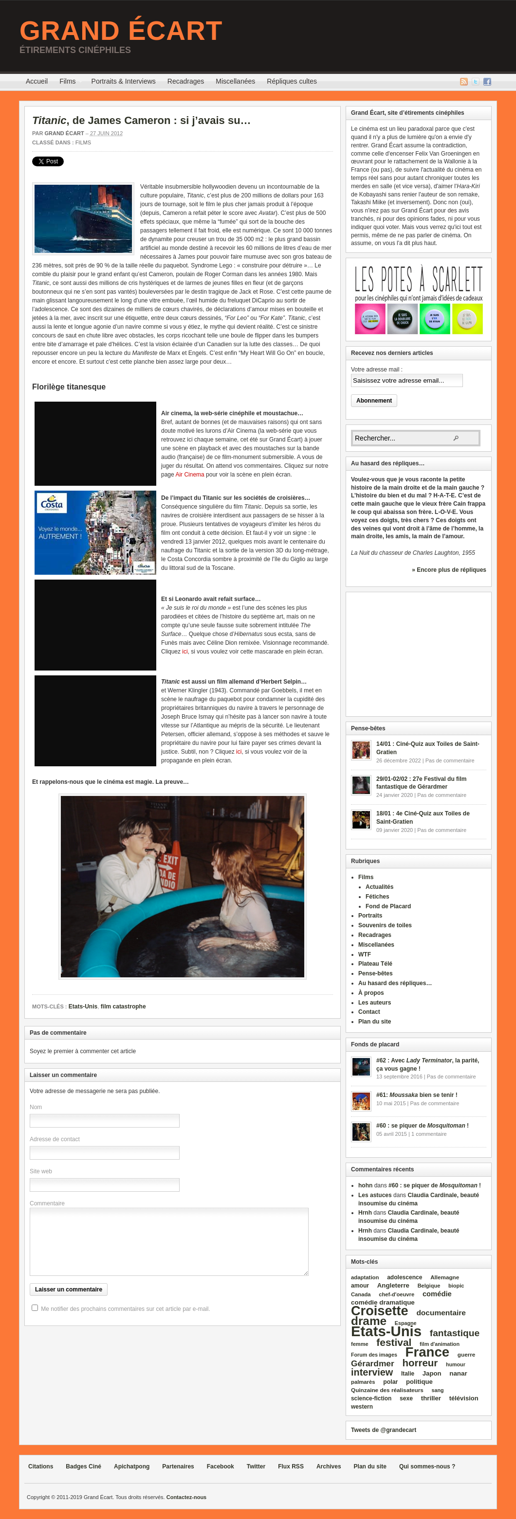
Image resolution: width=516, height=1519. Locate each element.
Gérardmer (372, 1363)
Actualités (379, 886)
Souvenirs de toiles (385, 925)
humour (455, 1364)
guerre (467, 1354)
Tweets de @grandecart (383, 1430)
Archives (328, 1466)
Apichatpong (131, 1466)
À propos (371, 992)
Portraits (370, 915)
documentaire (441, 1312)
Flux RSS (464, 82)
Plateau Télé (375, 963)
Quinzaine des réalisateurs (387, 1390)
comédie (437, 1294)
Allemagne (444, 1277)
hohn (365, 1185)
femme (360, 1344)
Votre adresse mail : (377, 369)
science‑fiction (371, 1398)
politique (419, 1381)
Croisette (379, 1310)
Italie (407, 1373)
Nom (36, 1107)
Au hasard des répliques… (395, 983)
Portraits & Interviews (124, 81)
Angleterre (393, 1285)
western (362, 1406)
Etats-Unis (83, 1006)
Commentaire (47, 1203)
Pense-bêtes (375, 973)
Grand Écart (120, 31)
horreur (420, 1362)
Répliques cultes (292, 81)
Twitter (475, 82)
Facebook (487, 82)
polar (390, 1381)
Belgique (429, 1286)
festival (393, 1342)
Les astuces (375, 1195)
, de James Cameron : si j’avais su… (141, 120)
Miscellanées (235, 81)
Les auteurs (374, 1002)
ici (184, 651)
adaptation (365, 1277)
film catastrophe (123, 1006)
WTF (364, 954)
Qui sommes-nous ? (427, 1466)
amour (360, 1285)
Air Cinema (189, 474)
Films (67, 82)
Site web (41, 1171)
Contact (369, 1011)
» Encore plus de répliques (449, 569)
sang (438, 1390)
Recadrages (185, 81)
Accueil (37, 81)
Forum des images (374, 1355)
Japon (432, 1373)
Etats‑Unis (386, 1331)
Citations (40, 1466)
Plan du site (374, 1021)
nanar (458, 1373)
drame (369, 1320)
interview (372, 1372)
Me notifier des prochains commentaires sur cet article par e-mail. (125, 1309)
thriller (431, 1398)
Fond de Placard (388, 906)
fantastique (455, 1333)
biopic (456, 1286)
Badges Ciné (83, 1466)
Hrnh (365, 1212)
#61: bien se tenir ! (417, 1095)
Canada (360, 1294)
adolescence (404, 1277)
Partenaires (178, 1466)
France (427, 1352)
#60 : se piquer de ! (422, 1125)
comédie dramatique (383, 1302)
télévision (464, 1398)
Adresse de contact (55, 1139)
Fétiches (377, 896)
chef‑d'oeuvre (396, 1294)
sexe (406, 1398)
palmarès (363, 1382)
